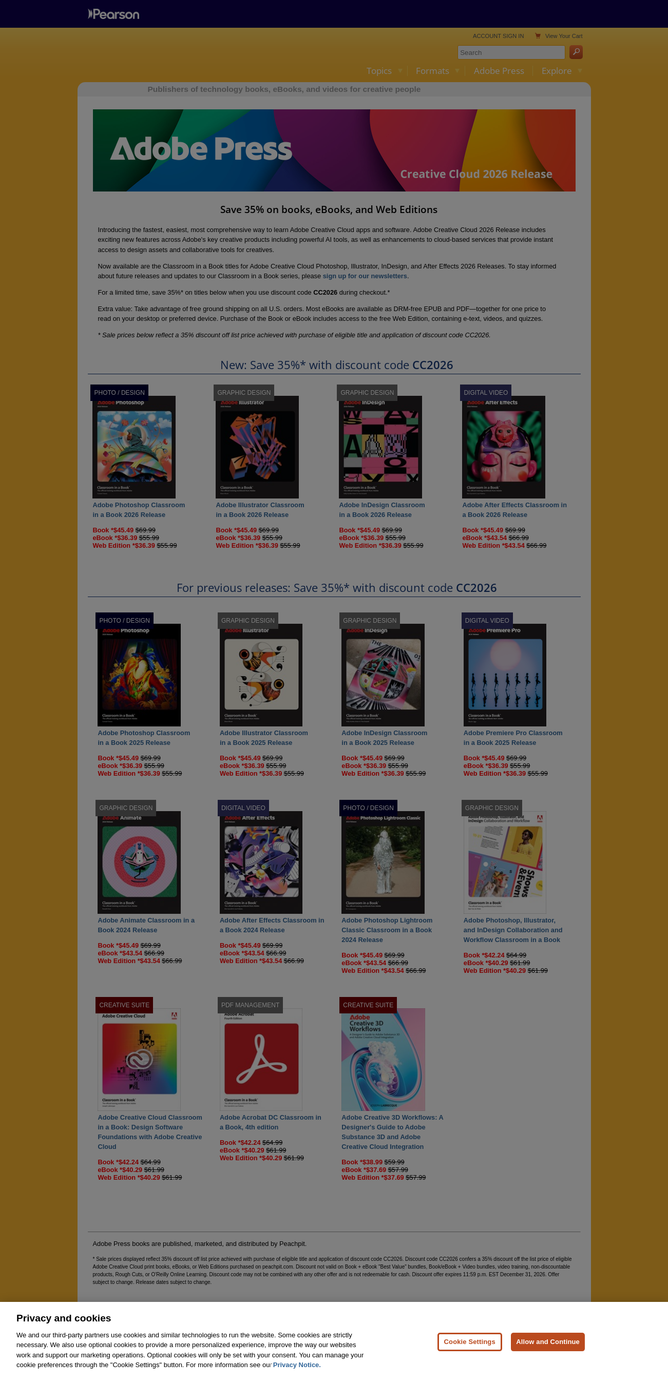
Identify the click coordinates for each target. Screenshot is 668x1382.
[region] (334, 1342)
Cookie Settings (469, 1342)
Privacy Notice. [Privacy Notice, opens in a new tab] (297, 1365)
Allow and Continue (548, 1342)
